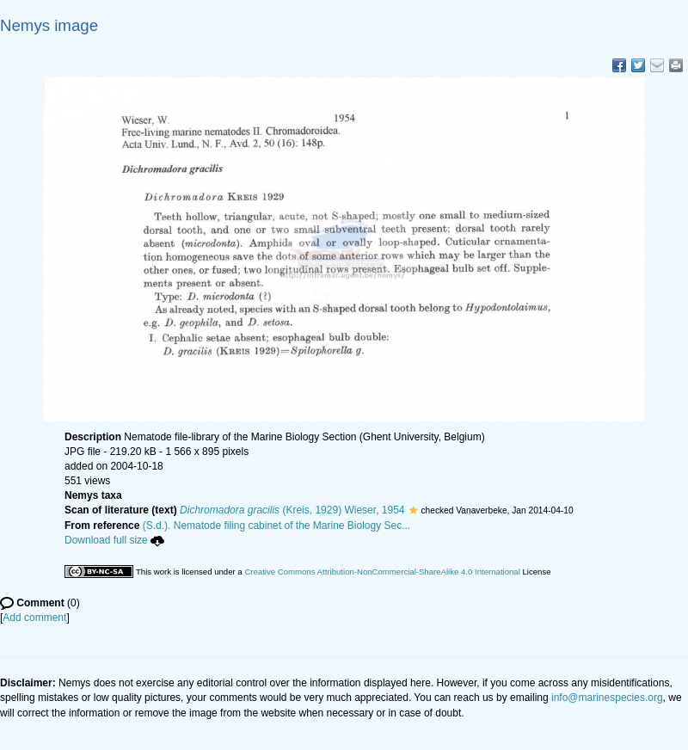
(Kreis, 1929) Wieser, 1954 (292, 510)
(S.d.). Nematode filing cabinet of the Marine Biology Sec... (277, 525)
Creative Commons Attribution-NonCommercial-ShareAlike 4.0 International (381, 571)
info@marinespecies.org (607, 698)
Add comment (34, 618)
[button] (413, 510)
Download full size (114, 540)
